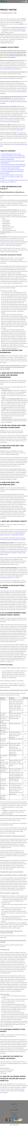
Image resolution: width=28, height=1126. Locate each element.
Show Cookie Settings (14, 1124)
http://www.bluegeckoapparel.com (19, 27)
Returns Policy (14, 1113)
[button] (24, 1)
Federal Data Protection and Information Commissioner (13, 539)
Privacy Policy (14, 1116)
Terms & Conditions (14, 1117)
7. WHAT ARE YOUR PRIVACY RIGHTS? (10, 168)
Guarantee (14, 1114)
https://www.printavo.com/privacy (13, 245)
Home (14, 1107)
